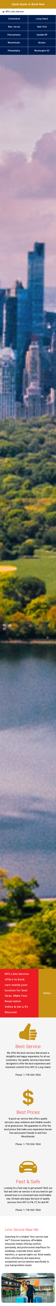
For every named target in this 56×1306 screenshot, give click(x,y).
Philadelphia (14, 50)
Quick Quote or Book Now (28, 4)
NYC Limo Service (15, 11)
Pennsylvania (13, 35)
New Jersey (14, 27)
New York (42, 27)
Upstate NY (42, 35)
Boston (41, 42)
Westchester (14, 42)
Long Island (42, 19)
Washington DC (42, 50)
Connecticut (14, 19)
